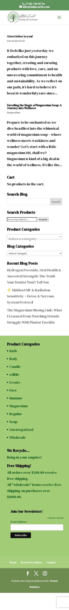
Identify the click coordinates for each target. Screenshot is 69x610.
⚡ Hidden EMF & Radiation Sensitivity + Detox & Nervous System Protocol (30, 296)
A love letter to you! (20, 36)
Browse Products (31, 562)
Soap (13, 421)
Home (12, 562)
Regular (15, 413)
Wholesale (17, 437)
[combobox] (34, 236)
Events (14, 382)
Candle (15, 366)
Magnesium (13, 112)
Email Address (19, 522)
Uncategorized (16, 41)
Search (43, 219)
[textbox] (34, 238)
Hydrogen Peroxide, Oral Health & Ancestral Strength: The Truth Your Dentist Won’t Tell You (34, 276)
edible (14, 374)
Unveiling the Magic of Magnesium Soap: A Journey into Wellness (34, 106)
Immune (15, 398)
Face (13, 390)
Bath (13, 350)
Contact (50, 562)
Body (13, 358)
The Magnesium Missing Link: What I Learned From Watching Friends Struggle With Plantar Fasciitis (34, 316)
